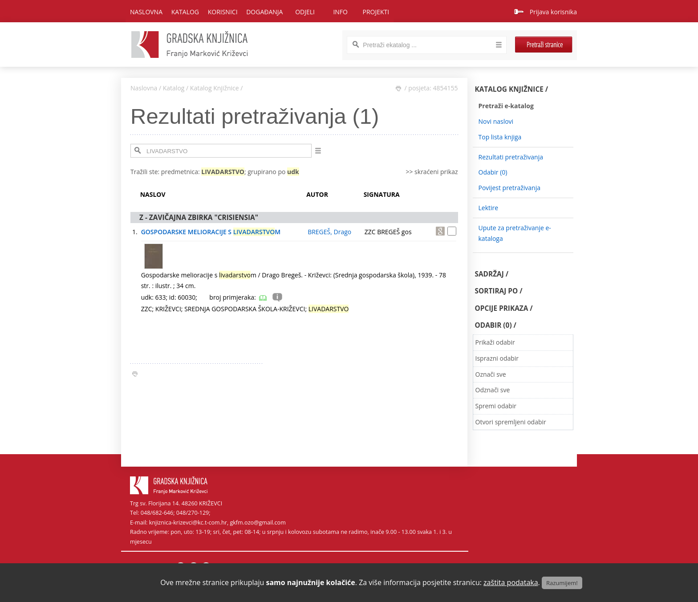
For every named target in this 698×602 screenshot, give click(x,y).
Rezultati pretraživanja (511, 157)
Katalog (174, 88)
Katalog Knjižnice (214, 88)
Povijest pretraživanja (509, 187)
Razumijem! (562, 583)
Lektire (489, 207)
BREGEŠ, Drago (329, 232)
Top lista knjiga (500, 137)
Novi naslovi (496, 121)
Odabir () (493, 172)
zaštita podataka (510, 582)
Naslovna (146, 12)
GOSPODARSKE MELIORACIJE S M (211, 232)
